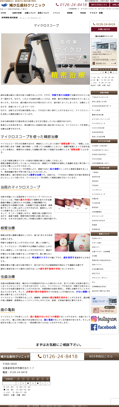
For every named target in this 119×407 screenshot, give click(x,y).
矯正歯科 (95, 181)
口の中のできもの (98, 220)
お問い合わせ (104, 29)
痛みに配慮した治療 (99, 101)
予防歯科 (95, 185)
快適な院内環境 (97, 132)
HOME (3, 13)
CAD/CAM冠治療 (98, 128)
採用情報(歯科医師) (10, 17)
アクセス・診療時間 (96, 13)
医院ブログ (96, 273)
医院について (43, 13)
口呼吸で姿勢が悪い (99, 154)
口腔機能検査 (97, 212)
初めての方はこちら (99, 4)
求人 (93, 282)
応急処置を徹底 (97, 269)
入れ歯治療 (96, 203)
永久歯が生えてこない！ (101, 150)
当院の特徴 (17, 13)
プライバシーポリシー (100, 278)
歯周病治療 (96, 177)
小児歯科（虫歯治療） (100, 146)
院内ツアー (96, 247)
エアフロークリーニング (101, 119)
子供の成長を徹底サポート (102, 106)
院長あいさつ (97, 238)
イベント (56, 13)
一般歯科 (95, 172)
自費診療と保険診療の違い (102, 260)
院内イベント (97, 265)
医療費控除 (96, 229)
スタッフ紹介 (97, 243)
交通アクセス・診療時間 (101, 251)
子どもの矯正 (97, 159)
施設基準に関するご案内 (101, 291)
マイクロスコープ (98, 123)
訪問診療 (95, 199)
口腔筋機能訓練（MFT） (101, 163)
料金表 (83, 13)
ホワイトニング (97, 216)
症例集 (70, 13)
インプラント (97, 190)
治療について (30, 13)
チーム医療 (96, 110)
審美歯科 (95, 207)
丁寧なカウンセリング (100, 97)
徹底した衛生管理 (98, 137)
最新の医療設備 (97, 115)
